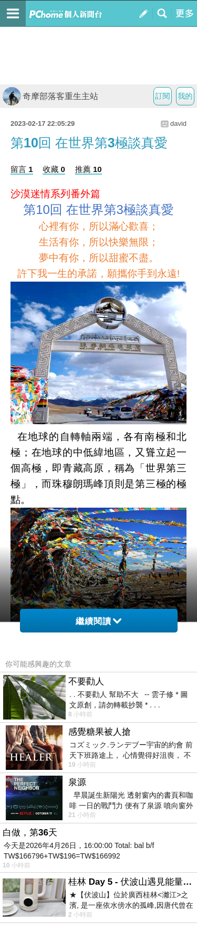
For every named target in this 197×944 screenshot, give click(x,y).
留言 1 (22, 169)
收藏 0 (54, 169)
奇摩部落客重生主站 (50, 96)
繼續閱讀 (98, 621)
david (178, 123)
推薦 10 (88, 169)
